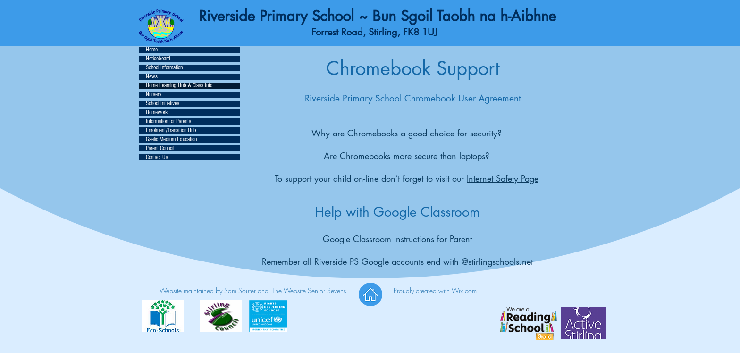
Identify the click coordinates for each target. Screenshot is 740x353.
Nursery (153, 95)
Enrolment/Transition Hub (171, 130)
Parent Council (160, 148)
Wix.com (464, 290)
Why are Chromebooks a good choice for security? (406, 133)
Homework (157, 112)
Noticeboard (158, 59)
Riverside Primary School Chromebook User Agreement (413, 98)
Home (152, 50)
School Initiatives (162, 104)
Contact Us (157, 157)
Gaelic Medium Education (171, 139)
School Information (164, 68)
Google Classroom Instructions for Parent (397, 238)
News (152, 77)
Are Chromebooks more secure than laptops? (406, 155)
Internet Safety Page (502, 178)
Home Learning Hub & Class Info (179, 86)
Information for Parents (168, 121)
